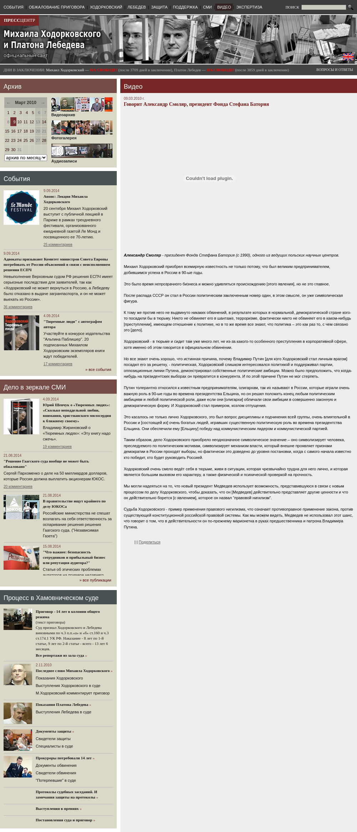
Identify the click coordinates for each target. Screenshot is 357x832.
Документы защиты (53, 731)
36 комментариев (18, 307)
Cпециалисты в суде (54, 746)
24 (19, 140)
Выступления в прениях (57, 808)
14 (44, 122)
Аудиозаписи (81, 159)
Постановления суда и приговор (64, 820)
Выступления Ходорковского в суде (68, 685)
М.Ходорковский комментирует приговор (73, 693)
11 (26, 122)
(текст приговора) (50, 622)
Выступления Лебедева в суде (63, 712)
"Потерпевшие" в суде (56, 780)
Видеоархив (81, 113)
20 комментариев (18, 487)
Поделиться (150, 542)
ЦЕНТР (19, 20)
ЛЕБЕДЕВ (136, 7)
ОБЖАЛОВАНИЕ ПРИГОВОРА (57, 7)
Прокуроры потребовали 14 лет (64, 758)
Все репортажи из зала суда (60, 655)
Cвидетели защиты (53, 739)
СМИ (207, 7)
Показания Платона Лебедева (62, 704)
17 (19, 131)
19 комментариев (57, 447)
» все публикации (95, 580)
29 (7, 150)
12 (32, 122)
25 (26, 140)
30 (13, 150)
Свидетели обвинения (56, 773)
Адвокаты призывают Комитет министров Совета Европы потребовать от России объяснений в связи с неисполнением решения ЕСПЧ (57, 264)
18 (26, 131)
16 (13, 131)
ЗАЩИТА (159, 7)
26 (32, 140)
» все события (98, 369)
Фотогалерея (81, 136)
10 (19, 122)
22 (7, 140)
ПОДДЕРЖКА (185, 7)
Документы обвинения (56, 765)
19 (32, 131)
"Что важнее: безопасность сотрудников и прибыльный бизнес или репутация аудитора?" (74, 557)
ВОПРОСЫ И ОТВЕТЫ (334, 70)
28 (44, 140)
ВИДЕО (224, 7)
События (17, 178)
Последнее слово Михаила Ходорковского (73, 670)
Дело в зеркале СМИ (35, 387)
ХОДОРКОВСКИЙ (106, 7)
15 (7, 131)
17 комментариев (58, 364)
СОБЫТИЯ (14, 7)
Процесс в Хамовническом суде (51, 597)
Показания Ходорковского (59, 678)
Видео (133, 86)
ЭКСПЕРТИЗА (249, 7)
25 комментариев (58, 245)
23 (13, 140)
